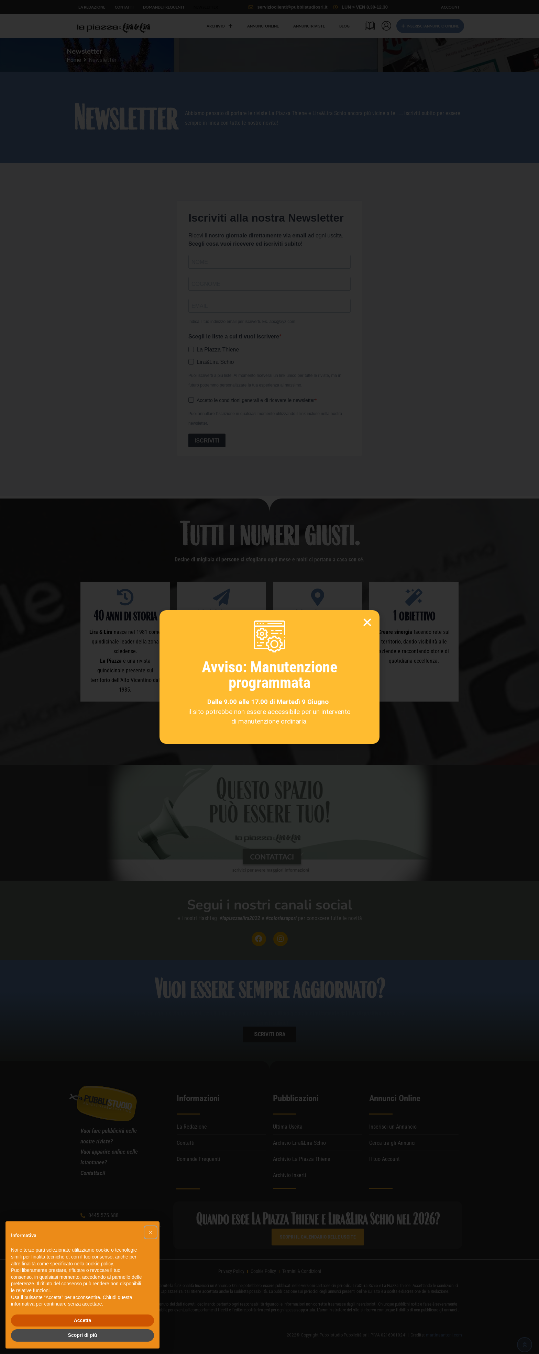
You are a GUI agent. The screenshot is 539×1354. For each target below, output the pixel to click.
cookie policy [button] (99, 1263)
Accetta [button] (82, 1320)
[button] (150, 1232)
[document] (269, 677)
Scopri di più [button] (82, 1335)
